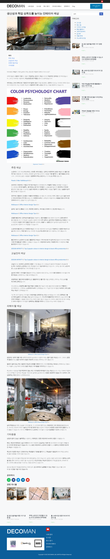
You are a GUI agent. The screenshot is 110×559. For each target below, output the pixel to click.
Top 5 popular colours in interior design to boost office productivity (45, 248)
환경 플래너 (80, 29)
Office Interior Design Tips (28, 204)
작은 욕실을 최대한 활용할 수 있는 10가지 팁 (92, 85)
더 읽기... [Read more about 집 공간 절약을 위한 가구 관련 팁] (9, 522)
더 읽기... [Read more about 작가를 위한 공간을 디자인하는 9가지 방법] (84, 103)
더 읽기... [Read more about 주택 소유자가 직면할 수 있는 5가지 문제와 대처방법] (31, 522)
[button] (9, 480)
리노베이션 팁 (81, 38)
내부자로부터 (81, 31)
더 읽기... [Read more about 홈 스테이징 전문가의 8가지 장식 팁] (53, 522)
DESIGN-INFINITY (17, 248)
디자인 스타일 (81, 27)
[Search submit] (101, 13)
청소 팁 (79, 25)
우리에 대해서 (56, 6)
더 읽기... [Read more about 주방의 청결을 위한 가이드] (84, 115)
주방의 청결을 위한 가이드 (91, 111)
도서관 (39, 6)
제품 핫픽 (80, 36)
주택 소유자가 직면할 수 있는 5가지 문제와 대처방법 (38, 516)
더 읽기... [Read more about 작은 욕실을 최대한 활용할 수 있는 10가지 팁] (84, 90)
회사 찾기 (46, 6)
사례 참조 (31, 6)
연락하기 (67, 6)
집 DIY (79, 34)
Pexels (13, 180)
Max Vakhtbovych (22, 180)
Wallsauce (14, 204)
